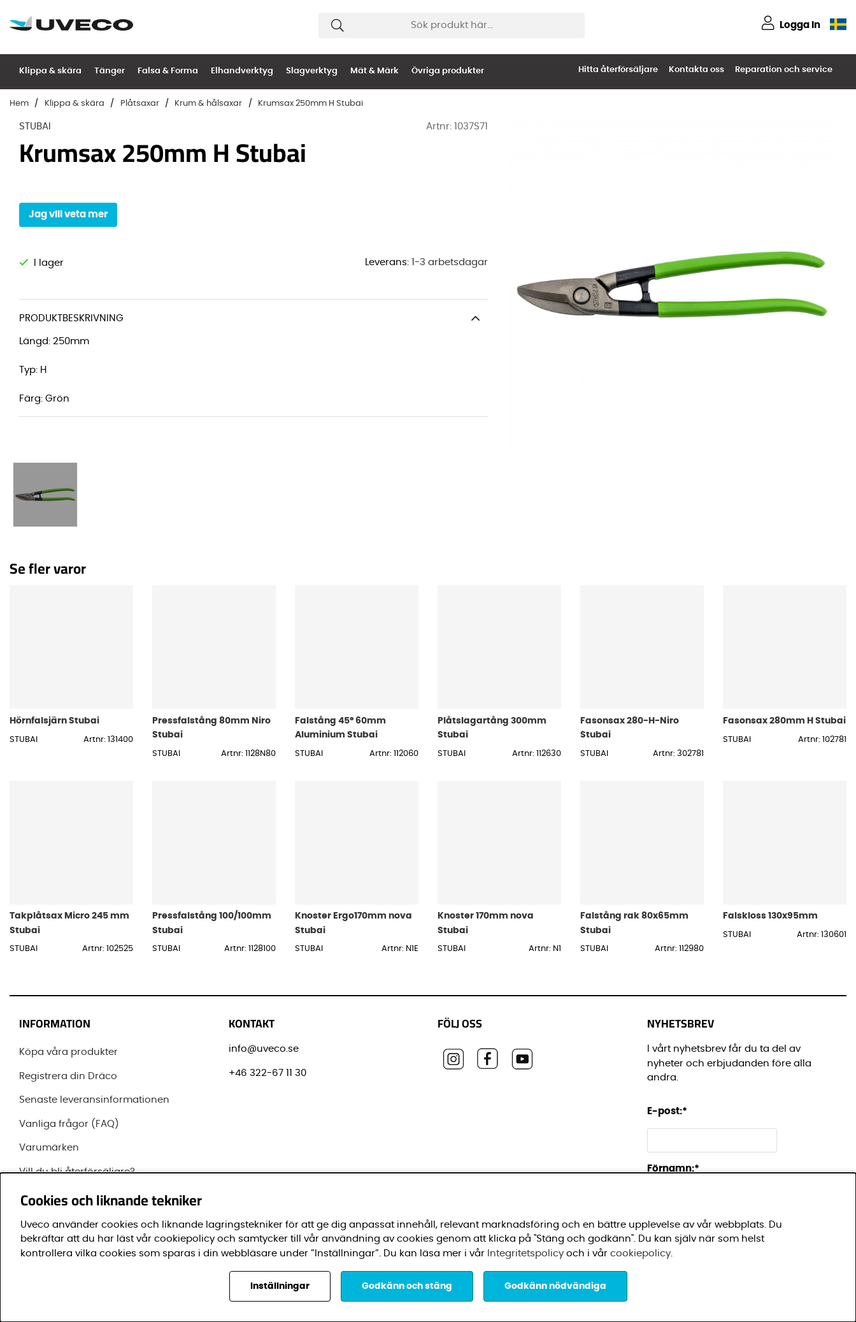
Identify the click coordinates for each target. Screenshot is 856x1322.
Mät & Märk (374, 71)
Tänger (109, 71)
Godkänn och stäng (407, 1286)
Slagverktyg (312, 71)
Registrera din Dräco (68, 1076)
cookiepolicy (640, 1253)
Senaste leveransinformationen (94, 1100)
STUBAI (35, 126)
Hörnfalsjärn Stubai (54, 720)
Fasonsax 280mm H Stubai (784, 720)
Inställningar (280, 1286)
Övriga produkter (447, 71)
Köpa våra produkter (68, 1052)
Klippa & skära (50, 71)
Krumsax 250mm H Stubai (310, 103)
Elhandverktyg (242, 71)
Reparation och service (783, 70)
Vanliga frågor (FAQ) (69, 1124)
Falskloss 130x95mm (770, 915)
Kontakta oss (696, 70)
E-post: (669, 1111)
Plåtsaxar (139, 103)
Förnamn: (673, 1168)
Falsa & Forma (168, 71)
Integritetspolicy (525, 1253)
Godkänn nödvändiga (555, 1286)
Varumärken (49, 1147)
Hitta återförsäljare (618, 70)
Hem (19, 103)
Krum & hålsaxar (208, 103)
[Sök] (451, 25)
